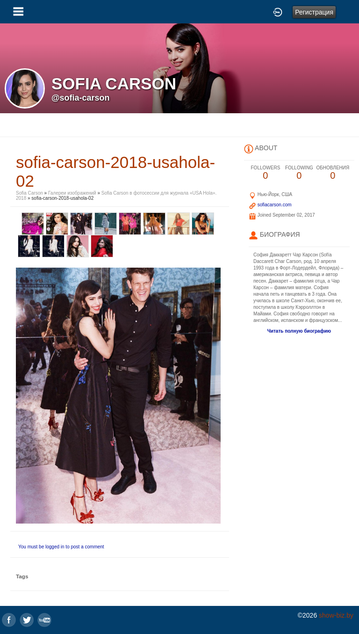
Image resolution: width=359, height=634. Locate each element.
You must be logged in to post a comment (61, 546)
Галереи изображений (72, 193)
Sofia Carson (29, 193)
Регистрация (314, 12)
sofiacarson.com (275, 204)
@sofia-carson (80, 97)
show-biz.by (336, 615)
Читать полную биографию (299, 331)
